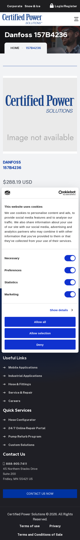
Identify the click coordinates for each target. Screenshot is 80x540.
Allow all (40, 321)
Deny (40, 344)
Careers (11, 401)
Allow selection (40, 333)
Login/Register (63, 6)
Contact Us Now (40, 493)
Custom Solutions (18, 444)
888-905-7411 (15, 463)
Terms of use (29, 526)
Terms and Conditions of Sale (40, 534)
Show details (59, 310)
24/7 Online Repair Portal (24, 428)
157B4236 (33, 48)
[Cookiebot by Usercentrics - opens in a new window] (58, 192)
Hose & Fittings (17, 384)
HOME (15, 48)
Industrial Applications (22, 375)
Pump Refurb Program (22, 436)
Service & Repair (17, 392)
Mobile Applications (20, 367)
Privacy (55, 526)
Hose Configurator (19, 419)
